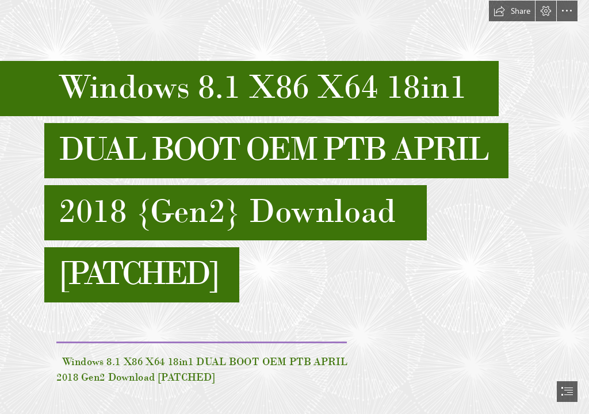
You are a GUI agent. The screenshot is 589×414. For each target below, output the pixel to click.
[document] (294, 207)
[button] (512, 11)
